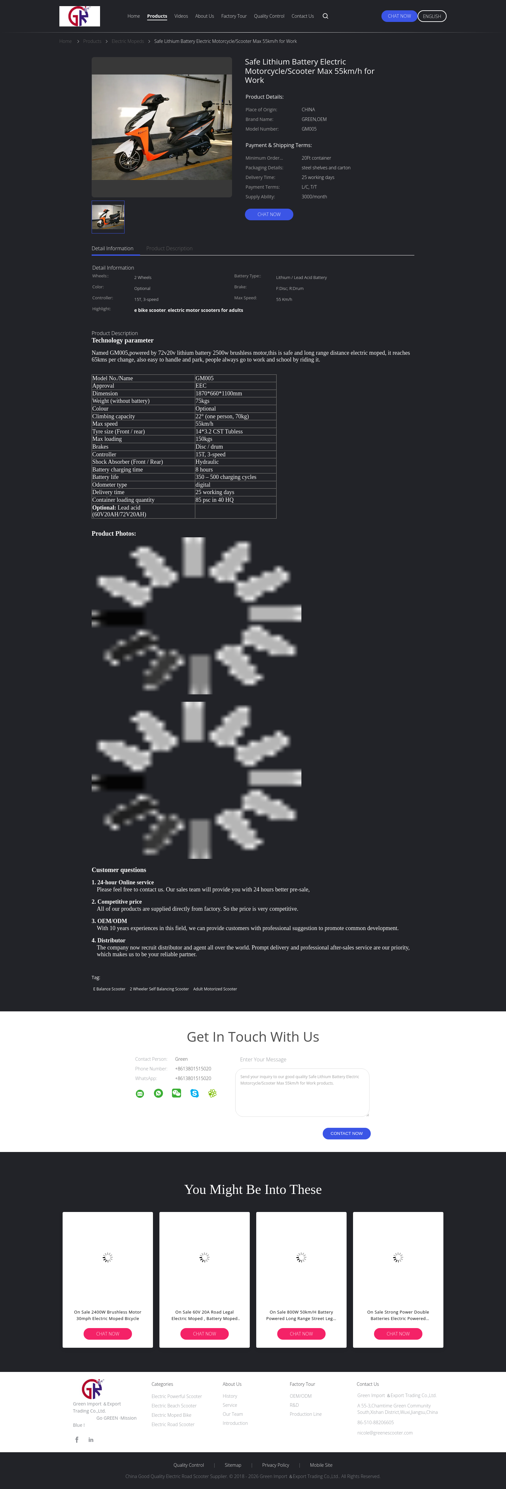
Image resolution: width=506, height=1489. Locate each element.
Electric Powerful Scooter (177, 1396)
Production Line (306, 1414)
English (432, 16)
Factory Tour (234, 16)
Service (230, 1405)
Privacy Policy (275, 1465)
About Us (204, 16)
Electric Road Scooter (173, 1424)
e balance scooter (109, 989)
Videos (181, 16)
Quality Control (269, 16)
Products (157, 16)
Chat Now (399, 16)
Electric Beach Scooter (174, 1406)
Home (133, 16)
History (230, 1396)
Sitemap (233, 1465)
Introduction (235, 1423)
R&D (294, 1405)
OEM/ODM (301, 1396)
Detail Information (113, 248)
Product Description (170, 248)
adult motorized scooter (215, 989)
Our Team (233, 1414)
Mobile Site (321, 1465)
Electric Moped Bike (172, 1415)
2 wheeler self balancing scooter (159, 989)
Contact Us (303, 16)
